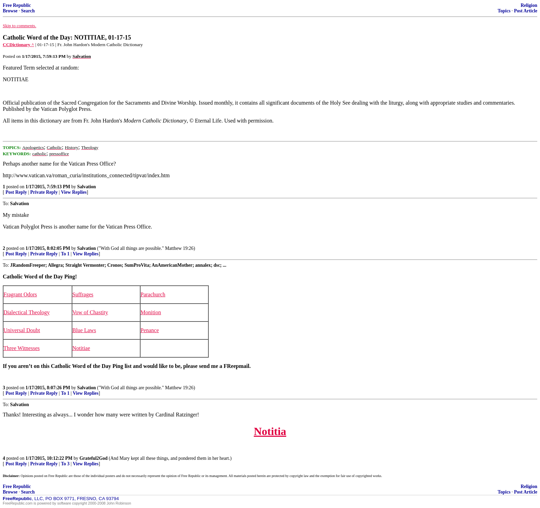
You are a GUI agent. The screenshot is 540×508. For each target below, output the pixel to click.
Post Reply (16, 192)
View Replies (74, 192)
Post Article (525, 10)
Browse (10, 10)
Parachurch (153, 294)
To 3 (65, 463)
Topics (504, 10)
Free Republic (17, 5)
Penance (150, 330)
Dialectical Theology (26, 312)
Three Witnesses (21, 348)
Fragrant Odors (20, 294)
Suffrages (82, 294)
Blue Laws (84, 330)
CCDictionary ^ (18, 44)
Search (28, 10)
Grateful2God (94, 458)
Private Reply (44, 192)
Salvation (86, 186)
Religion (529, 5)
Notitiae (81, 348)
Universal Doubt (21, 330)
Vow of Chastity (90, 312)
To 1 (65, 253)
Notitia (270, 431)
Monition (151, 312)
